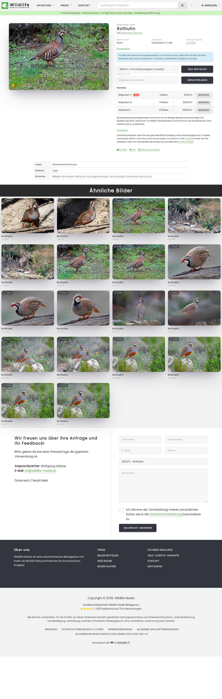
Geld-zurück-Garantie (163, 555)
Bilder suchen (106, 566)
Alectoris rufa (126, 24)
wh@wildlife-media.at (40, 471)
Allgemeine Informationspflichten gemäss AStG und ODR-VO (111, 634)
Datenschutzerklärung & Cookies (82, 629)
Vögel (55, 170)
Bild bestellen (197, 69)
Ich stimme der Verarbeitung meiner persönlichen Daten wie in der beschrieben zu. (163, 514)
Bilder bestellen (107, 555)
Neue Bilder (104, 561)
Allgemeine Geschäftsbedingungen (158, 629)
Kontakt (122, 149)
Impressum (51, 629)
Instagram (155, 566)
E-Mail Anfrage (186, 141)
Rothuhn (126, 28)
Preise (101, 550)
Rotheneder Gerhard (131, 32)
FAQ (132, 149)
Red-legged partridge (97, 176)
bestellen (204, 95)
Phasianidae (132, 176)
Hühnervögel (67, 176)
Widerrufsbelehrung (120, 629)
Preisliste (189, 138)
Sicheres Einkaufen (149, 149)
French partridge (117, 176)
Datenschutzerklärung (166, 514)
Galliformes (80, 176)
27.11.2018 (190, 42)
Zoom (101, 28)
